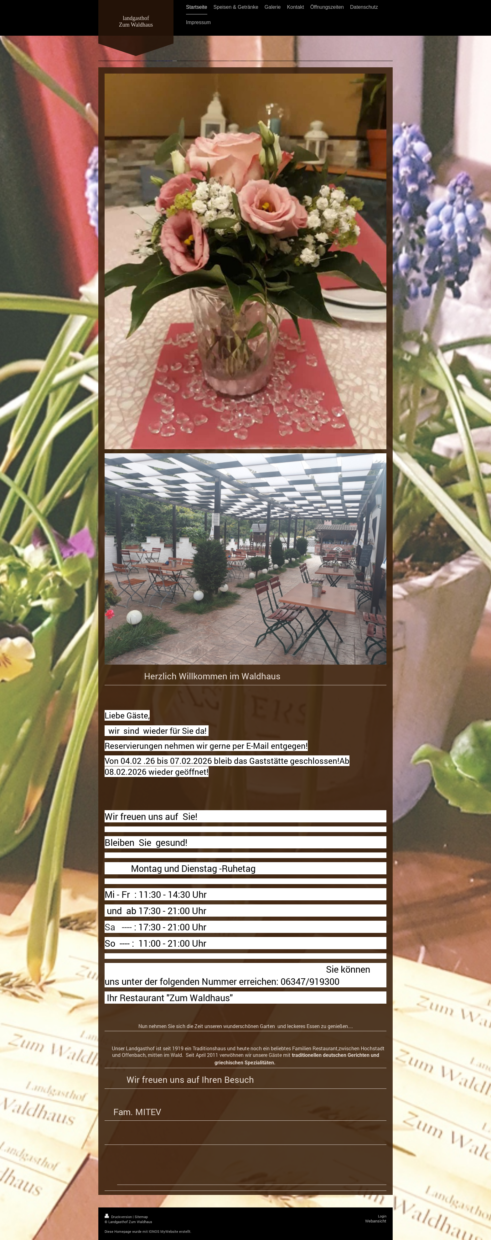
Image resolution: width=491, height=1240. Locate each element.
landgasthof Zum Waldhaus (136, 21)
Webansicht (375, 1221)
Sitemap (141, 1216)
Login (382, 1216)
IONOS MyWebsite (163, 1231)
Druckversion (119, 1216)
